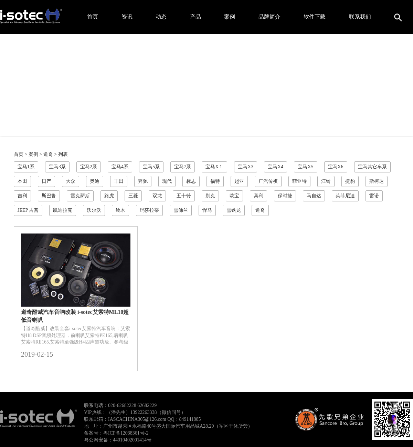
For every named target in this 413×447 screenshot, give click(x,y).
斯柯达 (376, 181)
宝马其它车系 (372, 166)
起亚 (239, 181)
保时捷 (285, 195)
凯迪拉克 (62, 210)
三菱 (133, 195)
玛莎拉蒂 (149, 210)
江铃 (326, 181)
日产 (46, 181)
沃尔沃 (94, 210)
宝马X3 (245, 166)
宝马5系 (151, 166)
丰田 (119, 181)
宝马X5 (305, 166)
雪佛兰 (180, 210)
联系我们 (360, 17)
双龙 (157, 195)
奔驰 (143, 181)
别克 (210, 195)
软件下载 (315, 17)
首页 (92, 17)
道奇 (48, 154)
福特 (215, 181)
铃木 (120, 210)
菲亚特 (299, 181)
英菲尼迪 (345, 195)
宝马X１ (214, 166)
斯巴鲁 (49, 195)
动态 (161, 17)
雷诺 (374, 195)
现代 (167, 181)
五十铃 (184, 195)
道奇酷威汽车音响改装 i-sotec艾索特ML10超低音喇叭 (75, 316)
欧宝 (234, 195)
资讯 (127, 17)
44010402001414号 (132, 440)
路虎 (109, 195)
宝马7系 (182, 166)
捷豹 (350, 181)
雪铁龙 (233, 210)
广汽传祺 (268, 181)
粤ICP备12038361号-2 (125, 433)
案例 (229, 17)
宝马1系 (26, 166)
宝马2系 (88, 166)
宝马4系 (120, 166)
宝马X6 (335, 166)
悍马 (207, 210)
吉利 (22, 195)
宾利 (258, 195)
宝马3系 (57, 166)
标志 (191, 181)
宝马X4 (275, 166)
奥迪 (94, 181)
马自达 (314, 195)
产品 (195, 17)
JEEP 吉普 (28, 210)
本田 (22, 181)
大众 (70, 181)
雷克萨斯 (80, 195)
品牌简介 (269, 17)
